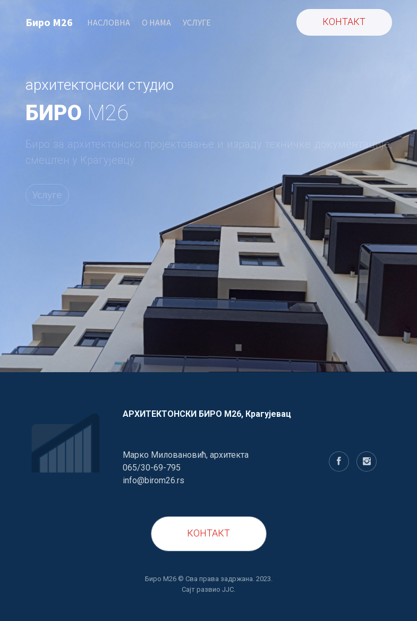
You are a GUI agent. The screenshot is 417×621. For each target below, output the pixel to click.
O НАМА (156, 22)
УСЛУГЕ (197, 22)
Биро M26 (49, 22)
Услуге (47, 194)
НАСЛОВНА (108, 22)
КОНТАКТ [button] (343, 21)
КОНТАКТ (208, 533)
